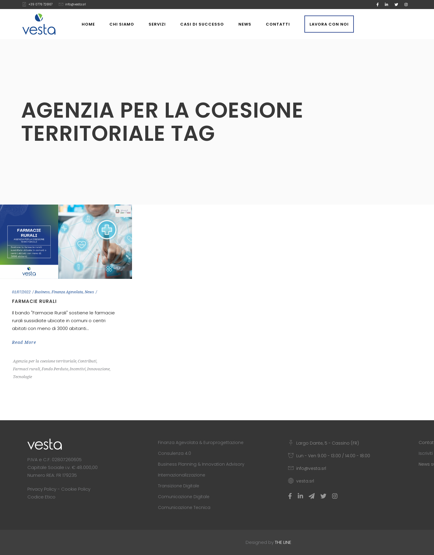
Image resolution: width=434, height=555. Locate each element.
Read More (24, 342)
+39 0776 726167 (40, 4)
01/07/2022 (21, 292)
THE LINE (283, 542)
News (89, 292)
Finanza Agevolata (67, 292)
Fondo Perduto (55, 369)
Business (42, 292)
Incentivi (78, 369)
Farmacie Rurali (34, 301)
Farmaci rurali (26, 369)
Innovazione (98, 369)
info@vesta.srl (75, 4)
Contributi (87, 361)
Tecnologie (22, 377)
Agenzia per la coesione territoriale (44, 361)
